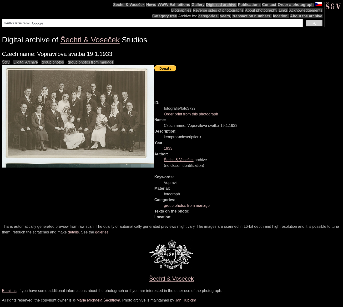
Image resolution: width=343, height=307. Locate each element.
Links (283, 10)
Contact (269, 5)
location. (281, 16)
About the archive (306, 16)
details (73, 232)
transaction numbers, (251, 16)
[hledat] (151, 23)
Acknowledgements (305, 10)
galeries (101, 232)
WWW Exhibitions (174, 5)
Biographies (181, 10)
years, (225, 16)
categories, (208, 16)
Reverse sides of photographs (218, 10)
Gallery (198, 5)
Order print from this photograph (191, 114)
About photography (261, 10)
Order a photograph (295, 5)
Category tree (164, 16)
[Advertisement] (241, 83)
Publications (249, 5)
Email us (9, 291)
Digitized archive (221, 5)
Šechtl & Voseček (129, 5)
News (151, 5)
